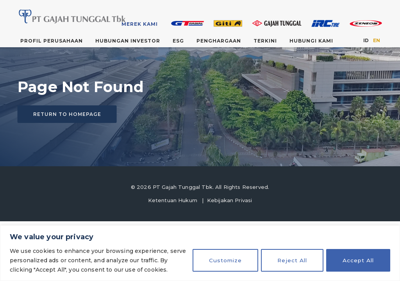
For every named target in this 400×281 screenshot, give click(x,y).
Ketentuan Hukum (172, 200)
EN (376, 40)
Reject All (290, 260)
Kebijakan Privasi (229, 200)
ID (366, 40)
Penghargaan (218, 41)
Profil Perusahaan (51, 41)
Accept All (357, 260)
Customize (222, 260)
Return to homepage (67, 114)
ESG (178, 41)
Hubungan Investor (127, 41)
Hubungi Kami (311, 41)
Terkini (265, 41)
